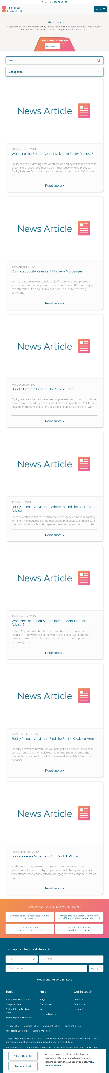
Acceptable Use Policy (17, 1030)
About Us (78, 999)
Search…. (13, 60)
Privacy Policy (13, 1026)
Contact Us (79, 1004)
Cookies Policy (31, 1026)
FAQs (42, 999)
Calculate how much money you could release (29, 928)
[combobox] (22, 959)
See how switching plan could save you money (79, 928)
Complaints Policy (42, 1030)
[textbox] (22, 959)
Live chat (78, 1009)
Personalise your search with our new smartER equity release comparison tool (79, 917)
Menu (100, 9)
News (42, 1009)
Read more (54, 186)
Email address (16, 968)
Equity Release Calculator (19, 999)
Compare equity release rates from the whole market (30, 917)
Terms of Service (72, 1026)
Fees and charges (48, 1014)
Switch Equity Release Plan (19, 1017)
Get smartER (52, 46)
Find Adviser (46, 1004)
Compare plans (13, 1004)
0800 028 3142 (59, 2)
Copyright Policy (51, 1026)
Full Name (47, 958)
